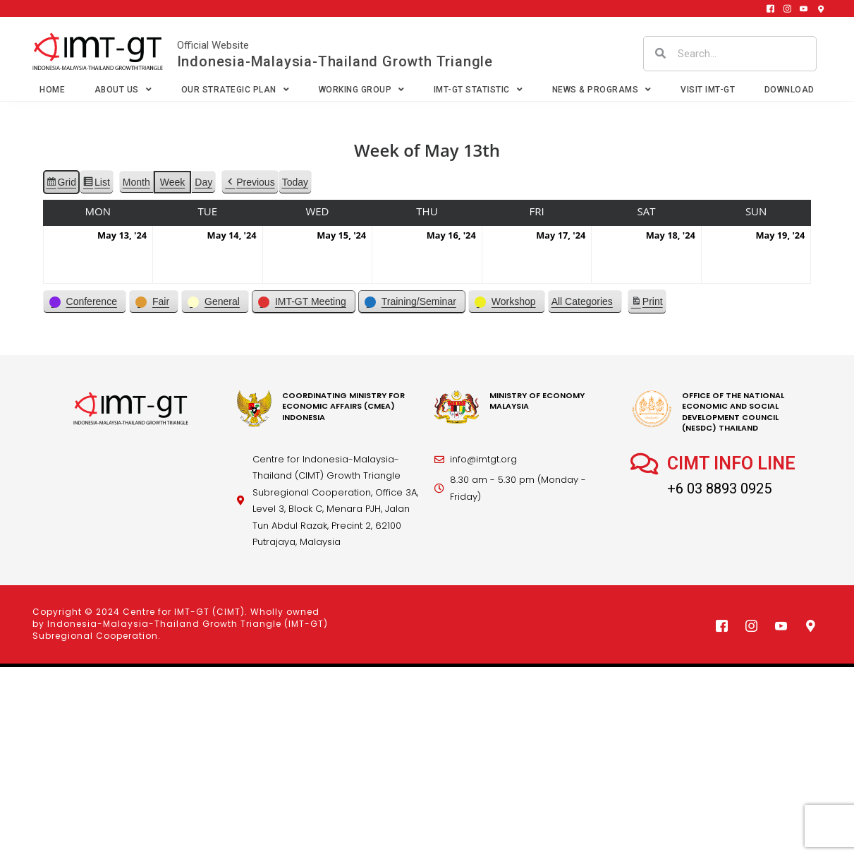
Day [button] (203, 182)
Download (789, 90)
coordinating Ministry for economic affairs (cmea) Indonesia (343, 406)
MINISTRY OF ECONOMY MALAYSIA (537, 401)
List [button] (96, 184)
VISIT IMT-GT (708, 90)
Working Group (362, 89)
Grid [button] (61, 184)
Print (646, 303)
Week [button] (172, 182)
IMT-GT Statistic (478, 89)
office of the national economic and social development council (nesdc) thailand (733, 411)
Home (52, 90)
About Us (123, 89)
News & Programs (602, 89)
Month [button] (136, 182)
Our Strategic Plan (235, 89)
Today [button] (295, 182)
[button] (249, 182)
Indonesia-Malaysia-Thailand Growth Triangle (335, 61)
